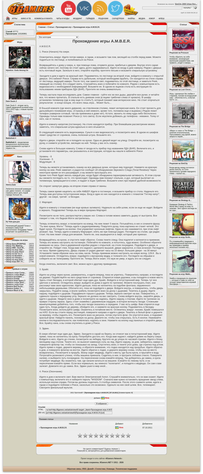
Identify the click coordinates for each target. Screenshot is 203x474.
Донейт (91, 469)
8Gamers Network (113, 458)
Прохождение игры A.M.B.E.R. (86, 27)
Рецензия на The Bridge (180, 127)
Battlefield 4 (11, 138)
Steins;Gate (11, 185)
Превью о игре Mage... (16, 275)
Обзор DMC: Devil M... (15, 248)
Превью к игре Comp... (16, 273)
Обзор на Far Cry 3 (14, 254)
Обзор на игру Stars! (15, 252)
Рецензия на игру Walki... (181, 274)
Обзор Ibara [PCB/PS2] (16, 244)
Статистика (100, 469)
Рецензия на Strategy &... (180, 200)
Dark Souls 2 (11, 101)
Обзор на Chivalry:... (15, 258)
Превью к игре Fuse (14, 285)
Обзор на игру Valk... (15, 250)
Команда (110, 469)
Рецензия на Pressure (179, 53)
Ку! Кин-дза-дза (13, 222)
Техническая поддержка (126, 469)
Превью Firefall (12, 279)
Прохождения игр (63, 27)
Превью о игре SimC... (16, 283)
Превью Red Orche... (15, 287)
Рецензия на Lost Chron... (181, 90)
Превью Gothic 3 (13, 288)
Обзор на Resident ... (15, 256)
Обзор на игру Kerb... (15, 260)
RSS (84, 469)
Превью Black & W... (15, 290)
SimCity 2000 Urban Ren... (186, 4)
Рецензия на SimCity (179, 163)
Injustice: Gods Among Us (17, 70)
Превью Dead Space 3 (15, 281)
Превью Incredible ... (15, 277)
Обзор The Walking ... (15, 246)
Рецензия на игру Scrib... (180, 237)
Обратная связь (74, 469)
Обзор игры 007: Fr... (15, 262)
